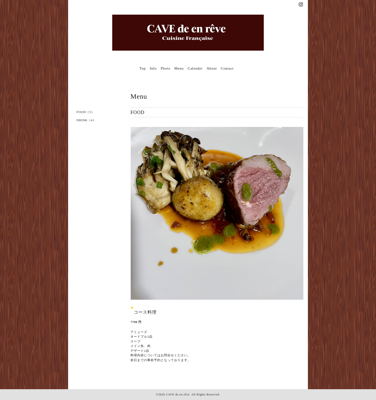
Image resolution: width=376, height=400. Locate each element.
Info (153, 68)
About (212, 68)
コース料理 (145, 312)
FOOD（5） (85, 112)
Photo (165, 68)
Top (143, 68)
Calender (195, 68)
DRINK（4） (86, 120)
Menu (179, 68)
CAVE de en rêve (177, 394)
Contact (227, 68)
